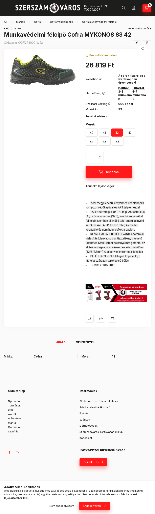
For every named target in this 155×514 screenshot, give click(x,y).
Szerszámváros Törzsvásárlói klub (101, 431)
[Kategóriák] (7, 8)
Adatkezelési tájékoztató (95, 407)
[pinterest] (147, 42)
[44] (92, 142)
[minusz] (100, 161)
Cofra (37, 21)
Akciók (12, 414)
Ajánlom (112, 319)
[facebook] (137, 42)
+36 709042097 (96, 7)
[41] (104, 132)
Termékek (14, 405)
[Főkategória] (5, 22)
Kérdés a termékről (101, 319)
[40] (92, 132)
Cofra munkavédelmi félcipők (99, 21)
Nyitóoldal (14, 401)
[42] (117, 132)
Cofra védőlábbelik (61, 21)
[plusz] (100, 155)
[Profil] (134, 8)
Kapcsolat (86, 437)
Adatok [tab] (62, 342)
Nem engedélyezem (61, 505)
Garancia (14, 427)
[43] (130, 132)
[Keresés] (124, 8)
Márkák (20, 21)
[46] (118, 142)
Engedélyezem (92, 505)
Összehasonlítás (90, 319)
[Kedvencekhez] (143, 48)
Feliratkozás (91, 462)
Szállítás (13, 431)
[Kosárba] (109, 172)
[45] (105, 142)
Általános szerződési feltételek (99, 401)
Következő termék (139, 28)
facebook (9, 452)
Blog (11, 409)
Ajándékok (14, 418)
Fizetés (84, 413)
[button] (43, 70)
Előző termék (13, 28)
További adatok (95, 116)
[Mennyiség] (92, 158)
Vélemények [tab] (85, 342)
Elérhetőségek (88, 425)
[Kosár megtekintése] (146, 8)
